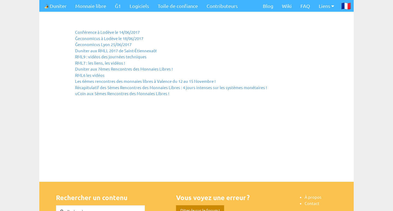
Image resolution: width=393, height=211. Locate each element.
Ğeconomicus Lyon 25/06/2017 (103, 44)
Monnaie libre (90, 6)
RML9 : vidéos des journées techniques (111, 56)
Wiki (287, 6)
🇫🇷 (346, 5)
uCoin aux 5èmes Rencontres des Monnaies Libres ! (122, 93)
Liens (326, 6)
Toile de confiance (178, 6)
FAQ (305, 6)
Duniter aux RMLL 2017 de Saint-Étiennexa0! (116, 50)
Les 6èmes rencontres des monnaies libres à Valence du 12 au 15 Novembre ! (145, 81)
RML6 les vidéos (90, 75)
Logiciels (139, 6)
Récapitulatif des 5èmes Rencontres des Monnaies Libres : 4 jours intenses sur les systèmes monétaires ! (171, 87)
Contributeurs (222, 6)
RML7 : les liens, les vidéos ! (100, 62)
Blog (268, 6)
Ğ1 (118, 6)
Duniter (55, 6)
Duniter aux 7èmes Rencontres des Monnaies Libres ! (124, 68)
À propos (313, 197)
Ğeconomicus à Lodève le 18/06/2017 (109, 38)
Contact (312, 203)
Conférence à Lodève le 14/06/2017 (107, 32)
